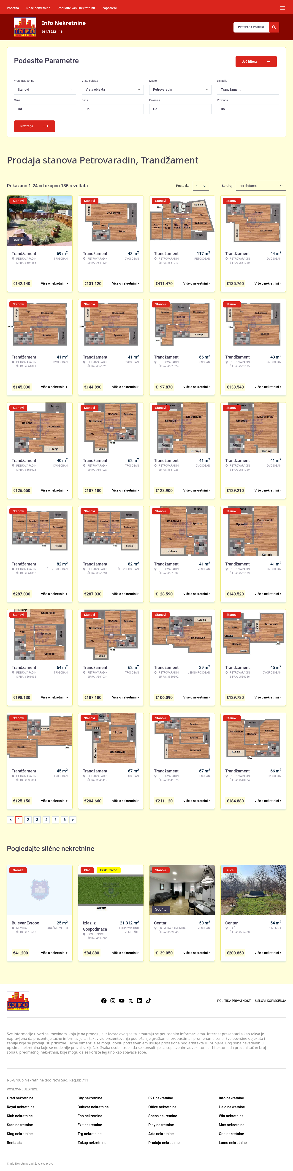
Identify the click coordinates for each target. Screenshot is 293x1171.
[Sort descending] (204, 184)
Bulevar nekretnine (93, 1105)
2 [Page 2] (28, 818)
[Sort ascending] (197, 184)
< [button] (11, 818)
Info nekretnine (231, 1096)
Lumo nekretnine (233, 1141)
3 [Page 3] (37, 818)
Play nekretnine (161, 1123)
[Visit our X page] (130, 999)
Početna (13, 8)
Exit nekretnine (90, 1123)
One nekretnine (231, 1132)
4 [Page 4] (46, 818)
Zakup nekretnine (92, 1141)
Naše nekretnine (38, 8)
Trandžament (231, 88)
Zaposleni (109, 8)
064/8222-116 (52, 31)
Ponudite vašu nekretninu (76, 8)
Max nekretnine (231, 1123)
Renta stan (15, 1141)
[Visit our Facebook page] (104, 999)
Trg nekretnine (90, 1132)
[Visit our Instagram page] (113, 999)
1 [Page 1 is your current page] (19, 818)
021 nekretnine (160, 1096)
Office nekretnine (162, 1105)
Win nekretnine (231, 1114)
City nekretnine (90, 1096)
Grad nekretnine (20, 1096)
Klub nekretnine (20, 1114)
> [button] (73, 818)
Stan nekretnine (20, 1123)
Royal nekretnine (21, 1105)
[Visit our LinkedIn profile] (139, 999)
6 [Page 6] (65, 818)
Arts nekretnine (161, 1132)
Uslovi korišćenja (270, 999)
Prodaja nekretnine (164, 1141)
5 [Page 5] (55, 818)
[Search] (274, 27)
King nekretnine (20, 1132)
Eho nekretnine (90, 1114)
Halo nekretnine (232, 1105)
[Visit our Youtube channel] (122, 999)
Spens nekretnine (162, 1114)
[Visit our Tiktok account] (148, 999)
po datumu (248, 184)
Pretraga (34, 124)
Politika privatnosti (234, 999)
